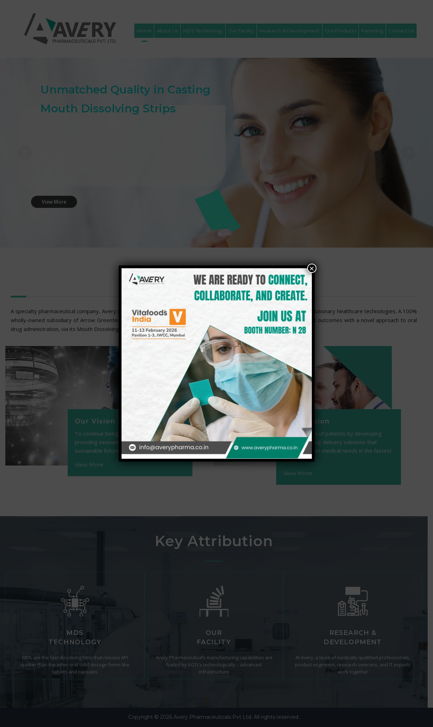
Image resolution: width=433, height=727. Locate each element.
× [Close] (311, 268)
